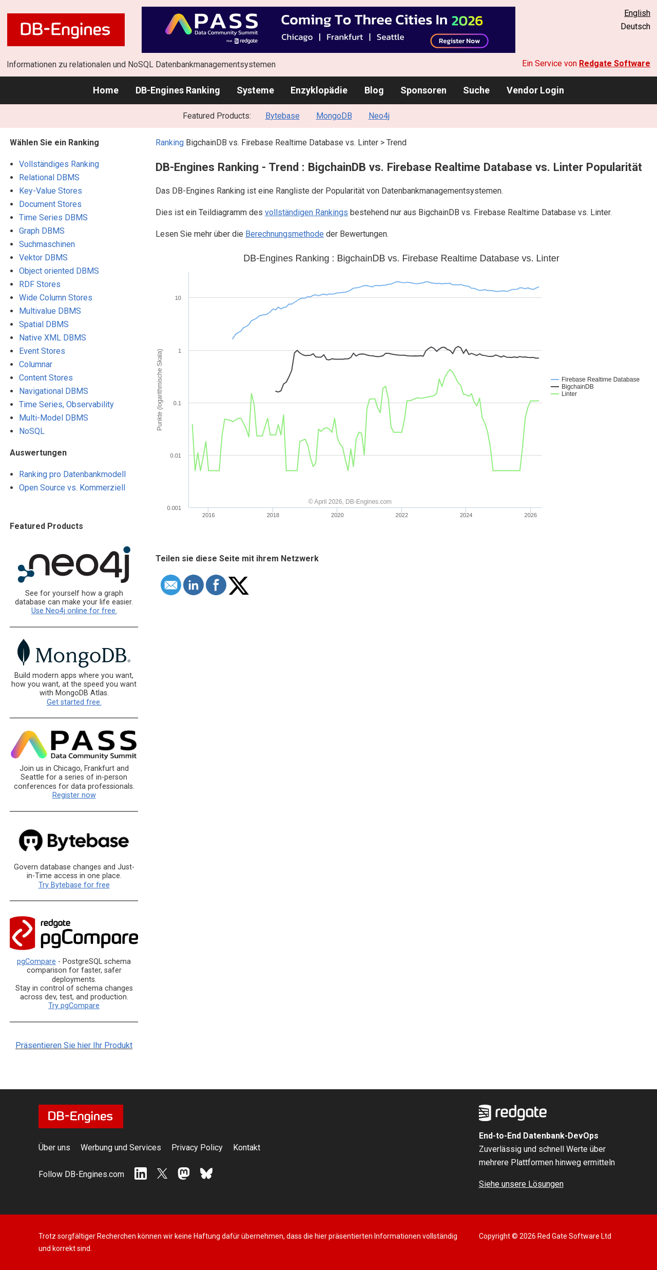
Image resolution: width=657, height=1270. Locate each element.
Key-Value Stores (50, 191)
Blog (374, 90)
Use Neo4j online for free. (74, 610)
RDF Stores (40, 284)
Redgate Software (614, 63)
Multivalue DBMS (50, 311)
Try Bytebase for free (74, 885)
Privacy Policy (197, 1147)
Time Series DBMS (53, 217)
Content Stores (46, 378)
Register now (74, 795)
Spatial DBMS (44, 324)
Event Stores (42, 351)
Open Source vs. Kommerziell (72, 487)
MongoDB (334, 116)
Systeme (255, 90)
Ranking (170, 142)
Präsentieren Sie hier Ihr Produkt (73, 1045)
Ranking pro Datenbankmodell (72, 474)
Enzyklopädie (319, 90)
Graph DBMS (42, 231)
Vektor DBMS (43, 257)
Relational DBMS (49, 177)
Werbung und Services (121, 1147)
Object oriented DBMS (59, 271)
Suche (476, 90)
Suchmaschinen (47, 244)
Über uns (54, 1147)
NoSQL (32, 431)
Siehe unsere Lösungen (521, 1184)
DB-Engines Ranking (178, 90)
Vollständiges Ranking (59, 164)
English (637, 13)
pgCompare (36, 961)
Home (106, 90)
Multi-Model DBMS (53, 418)
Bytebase (282, 116)
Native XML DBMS (52, 338)
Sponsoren (423, 90)
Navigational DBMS (53, 391)
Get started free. (74, 702)
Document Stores (50, 204)
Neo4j (379, 116)
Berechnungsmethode (284, 234)
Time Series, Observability (66, 404)
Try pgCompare (74, 1005)
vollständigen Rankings (306, 212)
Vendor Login (535, 90)
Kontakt (246, 1147)
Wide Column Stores (55, 297)
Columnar (35, 364)
